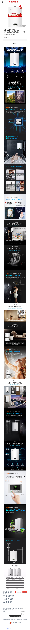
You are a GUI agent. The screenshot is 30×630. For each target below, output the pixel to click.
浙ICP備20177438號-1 (15, 623)
